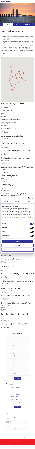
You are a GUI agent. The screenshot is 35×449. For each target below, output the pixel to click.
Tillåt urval (17, 245)
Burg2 (14, 340)
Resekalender (17, 333)
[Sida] (8, 24)
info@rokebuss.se (19, 390)
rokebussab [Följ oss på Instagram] (18, 396)
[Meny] (27, 24)
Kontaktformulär (17, 406)
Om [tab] (29, 201)
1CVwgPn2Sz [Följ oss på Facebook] (18, 394)
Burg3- (14, 363)
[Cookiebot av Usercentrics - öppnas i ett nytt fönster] (28, 198)
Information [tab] (17, 201)
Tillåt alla (17, 241)
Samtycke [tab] (6, 201)
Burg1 (14, 347)
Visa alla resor (17, 378)
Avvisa (17, 249)
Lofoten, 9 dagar (16, 355)
